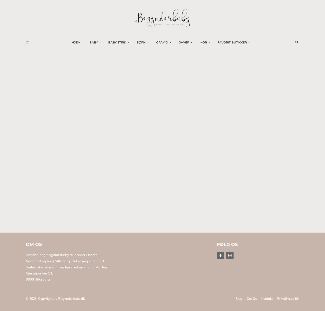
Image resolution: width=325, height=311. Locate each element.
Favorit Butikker (235, 42)
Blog (239, 299)
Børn (144, 42)
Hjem (76, 42)
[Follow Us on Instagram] (230, 255)
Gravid (165, 42)
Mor (206, 42)
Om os (252, 299)
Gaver (187, 42)
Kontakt (267, 299)
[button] (299, 42)
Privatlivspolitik (288, 299)
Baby (96, 42)
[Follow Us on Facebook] (220, 255)
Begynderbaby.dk (71, 299)
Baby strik (120, 42)
